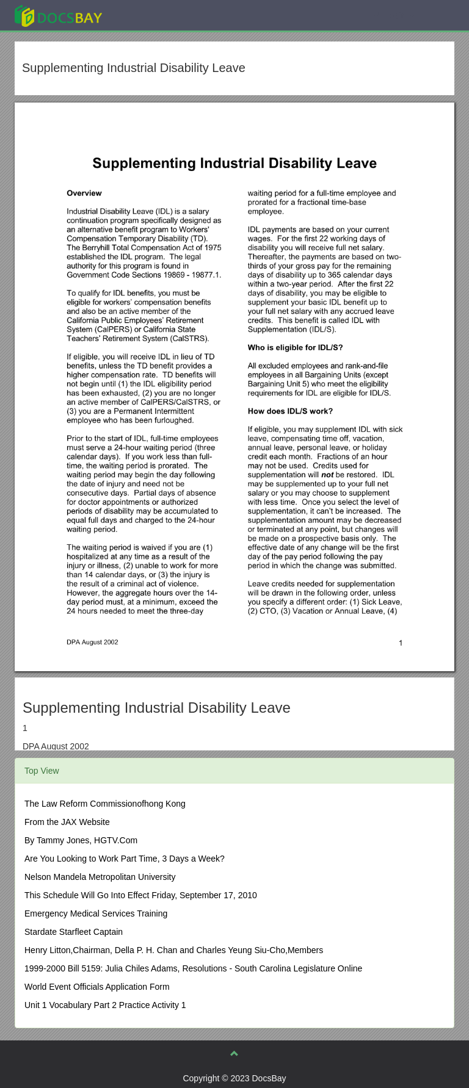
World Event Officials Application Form (97, 987)
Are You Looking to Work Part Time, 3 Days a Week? (124, 858)
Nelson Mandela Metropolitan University (99, 877)
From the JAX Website (67, 822)
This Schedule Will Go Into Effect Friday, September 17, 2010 (140, 895)
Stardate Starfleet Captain (73, 932)
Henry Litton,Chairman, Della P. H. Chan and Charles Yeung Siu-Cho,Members (173, 950)
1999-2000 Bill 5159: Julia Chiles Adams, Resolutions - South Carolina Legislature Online (193, 968)
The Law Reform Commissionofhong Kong (105, 804)
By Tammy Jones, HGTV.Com (80, 840)
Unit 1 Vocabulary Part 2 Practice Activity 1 (105, 1005)
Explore (150, 15)
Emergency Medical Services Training (95, 913)
